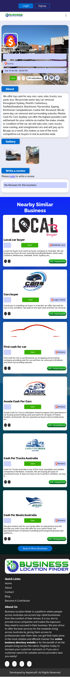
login (12, 176)
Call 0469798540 (34, 78)
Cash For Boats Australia (20, 515)
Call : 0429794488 (57, 314)
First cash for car (15, 346)
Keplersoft (31, 672)
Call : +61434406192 (56, 539)
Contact (9, 592)
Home (8, 583)
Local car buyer (14, 239)
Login (26, 5)
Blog (7, 596)
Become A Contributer (17, 600)
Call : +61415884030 (56, 425)
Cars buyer (11, 294)
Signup (42, 5)
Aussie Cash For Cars (18, 401)
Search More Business (35, 548)
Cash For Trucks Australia (21, 458)
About (8, 587)
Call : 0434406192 (57, 261)
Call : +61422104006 (56, 368)
